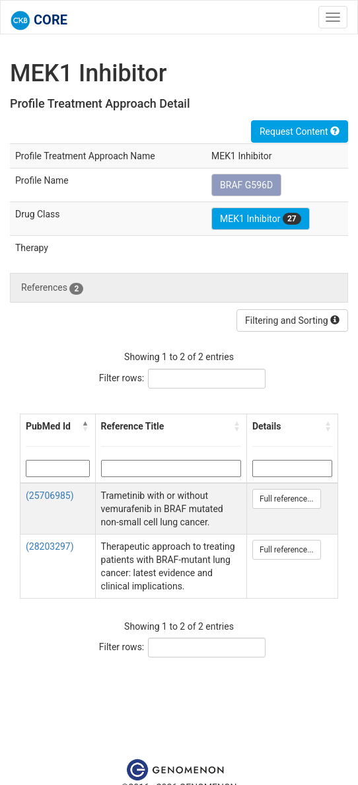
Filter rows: (122, 378)
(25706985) (50, 495)
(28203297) (50, 546)
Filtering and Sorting (292, 320)
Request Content (300, 131)
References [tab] (52, 288)
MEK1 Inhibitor (260, 219)
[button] (86, 426)
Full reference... (287, 499)
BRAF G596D (246, 185)
